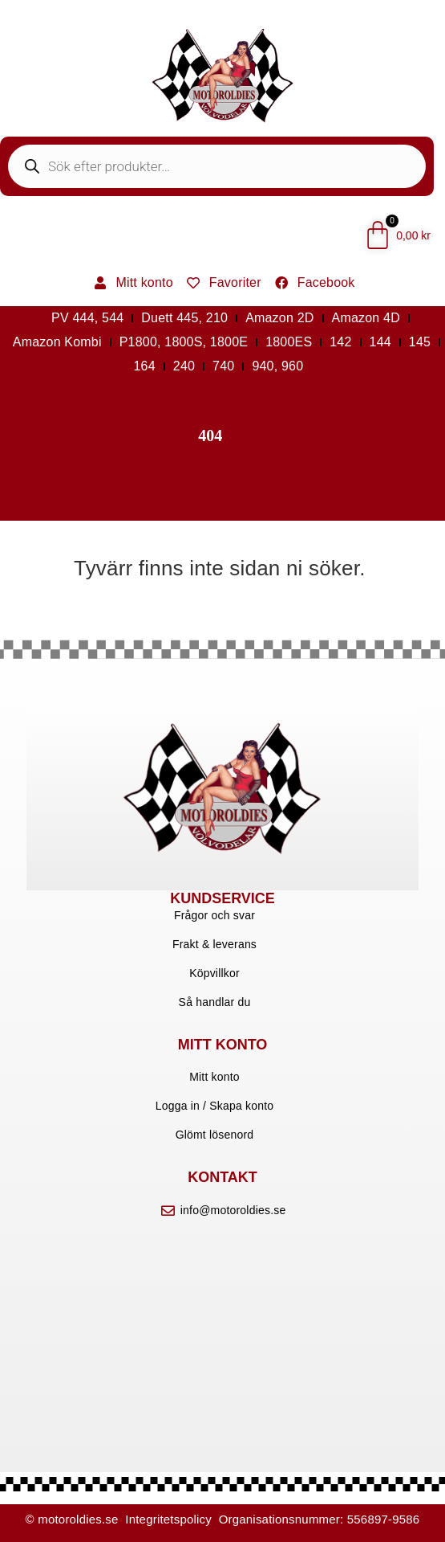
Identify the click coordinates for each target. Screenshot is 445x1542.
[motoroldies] (222, 1313)
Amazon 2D (279, 318)
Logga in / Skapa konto (215, 1105)
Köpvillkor (214, 973)
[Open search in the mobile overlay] (217, 166)
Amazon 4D (366, 318)
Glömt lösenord (215, 1134)
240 (184, 366)
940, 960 (277, 366)
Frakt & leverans (214, 944)
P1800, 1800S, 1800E (183, 342)
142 (340, 342)
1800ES (288, 342)
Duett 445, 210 (184, 318)
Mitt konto (214, 1076)
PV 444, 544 (87, 318)
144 (380, 342)
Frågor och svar (214, 915)
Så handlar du (215, 1002)
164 (145, 366)
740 (223, 366)
